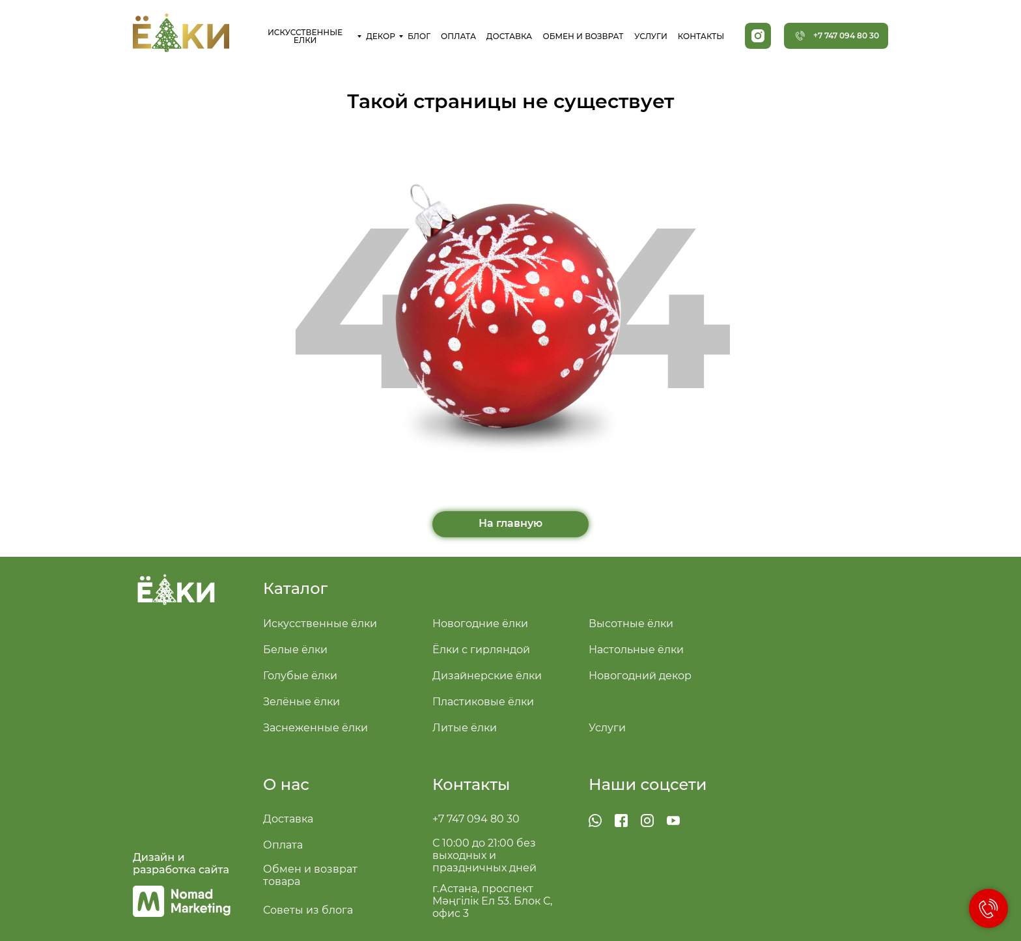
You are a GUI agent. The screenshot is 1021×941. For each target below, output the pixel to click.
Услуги (607, 728)
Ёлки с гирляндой (481, 649)
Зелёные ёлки (301, 701)
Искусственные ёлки (320, 623)
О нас (286, 784)
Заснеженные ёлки (315, 728)
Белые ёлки (295, 649)
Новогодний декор (640, 675)
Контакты (471, 784)
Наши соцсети (648, 784)
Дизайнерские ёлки (487, 675)
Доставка (288, 819)
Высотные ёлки (631, 623)
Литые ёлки (464, 728)
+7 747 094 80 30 (476, 819)
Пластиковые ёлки (483, 701)
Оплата (283, 845)
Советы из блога (308, 910)
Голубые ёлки (300, 675)
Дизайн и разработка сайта (181, 863)
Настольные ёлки (636, 649)
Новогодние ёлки (480, 623)
